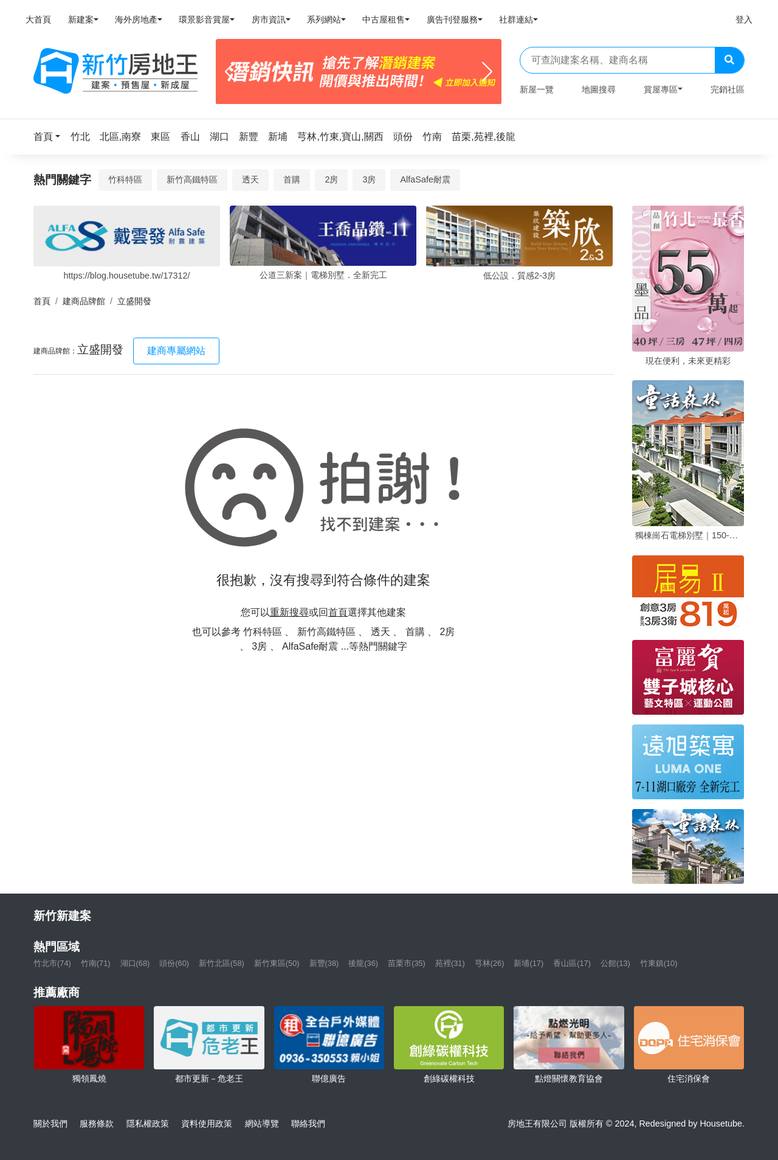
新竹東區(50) (277, 963)
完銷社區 (728, 89)
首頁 (41, 301)
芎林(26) (489, 963)
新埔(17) (528, 963)
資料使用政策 (206, 1123)
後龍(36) (363, 963)
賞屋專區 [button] (661, 89)
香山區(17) (572, 963)
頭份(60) (174, 963)
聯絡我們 (308, 1123)
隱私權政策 (147, 1123)
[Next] (487, 71)
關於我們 (50, 1123)
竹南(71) (96, 963)
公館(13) (615, 963)
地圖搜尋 (599, 89)
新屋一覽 (537, 89)
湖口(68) (135, 963)
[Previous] (230, 71)
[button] (50, 136)
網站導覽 (262, 1123)
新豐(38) (324, 963)
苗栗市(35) (406, 963)
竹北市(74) (52, 963)
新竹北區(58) (221, 963)
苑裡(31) (450, 963)
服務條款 (97, 1123)
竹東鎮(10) (659, 963)
